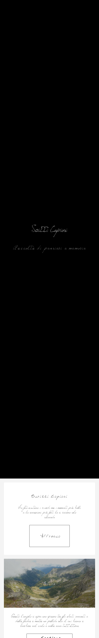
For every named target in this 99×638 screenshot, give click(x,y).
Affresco (50, 536)
